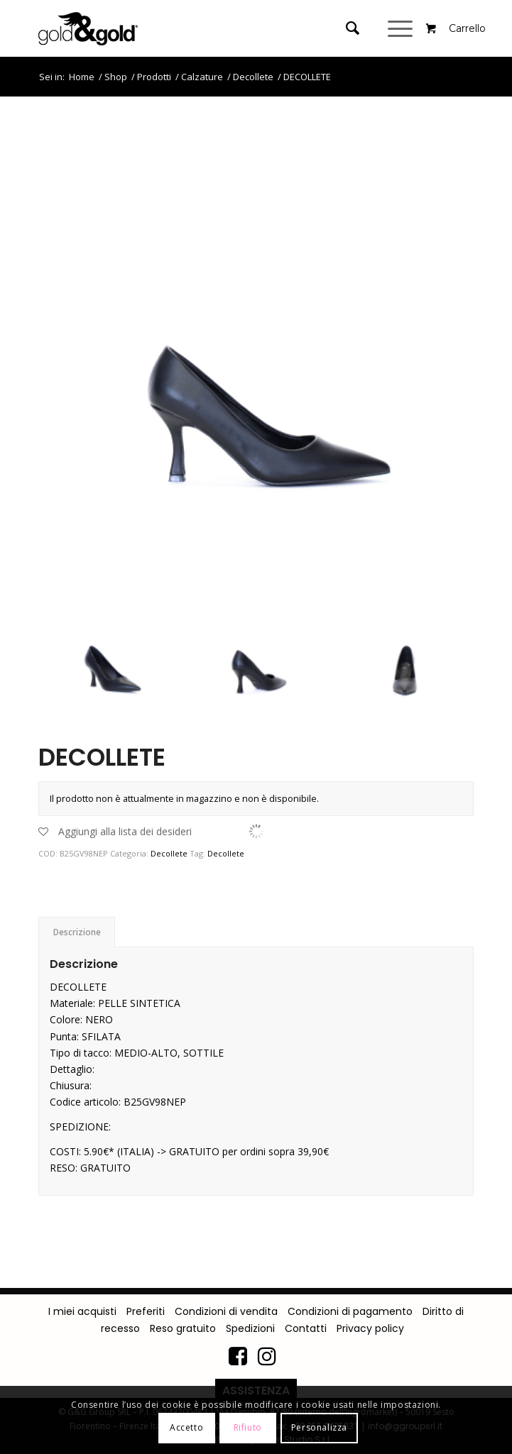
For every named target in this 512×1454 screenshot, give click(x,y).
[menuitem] (356, 28)
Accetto (186, 1427)
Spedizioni (250, 1328)
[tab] (76, 932)
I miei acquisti (82, 1311)
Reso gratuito (183, 1328)
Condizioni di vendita (226, 1311)
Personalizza (319, 1427)
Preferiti (145, 1311)
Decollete (169, 853)
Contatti (306, 1328)
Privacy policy (370, 1328)
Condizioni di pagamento (350, 1311)
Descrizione (77, 932)
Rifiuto (248, 1427)
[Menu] (402, 28)
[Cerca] (345, 28)
